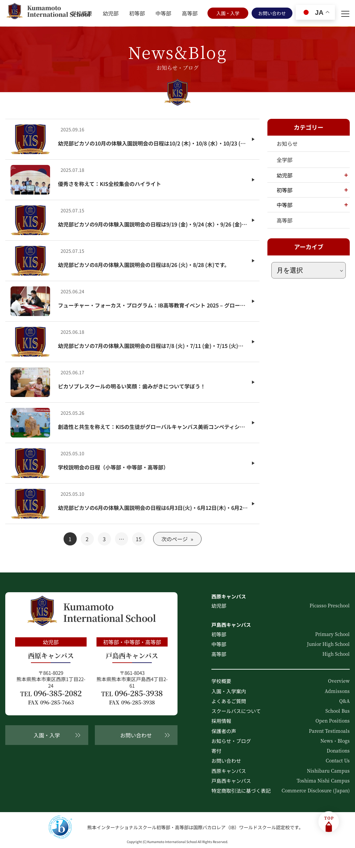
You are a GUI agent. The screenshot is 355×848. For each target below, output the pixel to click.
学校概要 (81, 13)
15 (139, 539)
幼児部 (111, 13)
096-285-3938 (132, 693)
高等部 (190, 13)
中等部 (163, 13)
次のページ (177, 538)
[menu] (345, 13)
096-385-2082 (51, 693)
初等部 (137, 13)
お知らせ (287, 143)
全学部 (284, 160)
